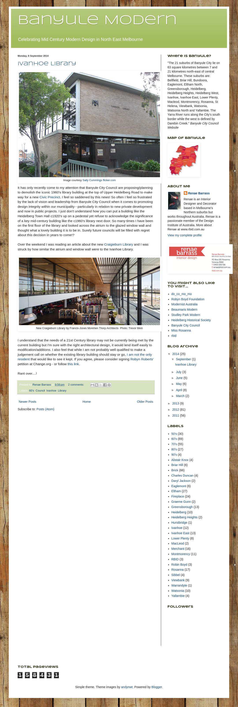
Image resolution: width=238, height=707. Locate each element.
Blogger (156, 687)
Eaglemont (178, 486)
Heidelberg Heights (184, 517)
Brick (174, 470)
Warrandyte (179, 585)
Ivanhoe (51, 390)
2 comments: (76, 384)
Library (62, 390)
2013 (176, 403)
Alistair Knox (180, 460)
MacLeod (177, 543)
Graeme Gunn (181, 501)
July (179, 372)
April (179, 390)
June (179, 378)
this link (73, 364)
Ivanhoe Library (47, 63)
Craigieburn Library (118, 244)
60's (31, 390)
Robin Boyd (179, 564)
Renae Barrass (199, 193)
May (179, 384)
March (180, 396)
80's (174, 449)
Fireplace (177, 496)
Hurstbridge (179, 522)
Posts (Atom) (45, 409)
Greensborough (182, 507)
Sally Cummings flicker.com (99, 180)
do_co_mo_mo (181, 294)
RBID (175, 559)
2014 (176, 354)
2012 (176, 409)
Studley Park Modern (185, 315)
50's (174, 433)
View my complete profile (184, 235)
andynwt (127, 687)
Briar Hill (177, 465)
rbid (174, 335)
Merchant (177, 548)
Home (86, 401)
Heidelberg (178, 512)
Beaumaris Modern (184, 309)
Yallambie (178, 596)
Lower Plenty (180, 538)
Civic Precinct (49, 197)
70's (174, 444)
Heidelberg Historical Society (191, 320)
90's (174, 454)
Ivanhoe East (180, 533)
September (184, 359)
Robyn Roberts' (142, 359)
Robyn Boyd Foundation (188, 299)
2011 (176, 415)
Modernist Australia (184, 304)
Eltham (176, 491)
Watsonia (177, 590)
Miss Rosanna (181, 330)
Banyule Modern (97, 20)
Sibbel (175, 575)
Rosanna (177, 569)
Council (40, 390)
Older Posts (145, 401)
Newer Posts (27, 401)
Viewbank (178, 580)
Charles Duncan (182, 475)
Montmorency (180, 554)
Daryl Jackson (181, 481)
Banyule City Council (185, 325)
